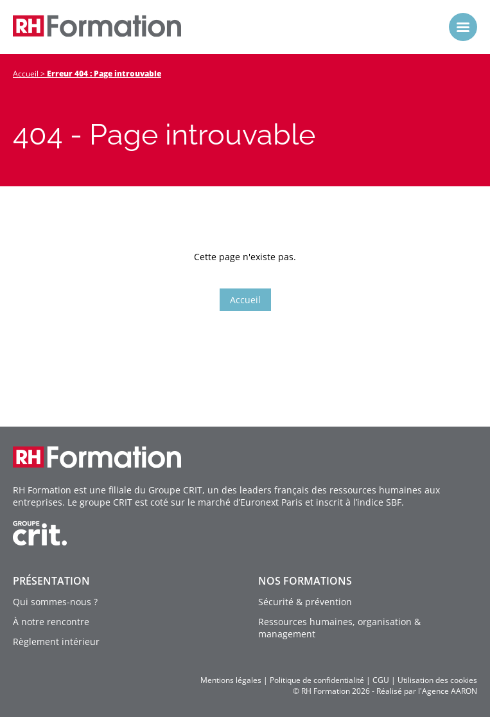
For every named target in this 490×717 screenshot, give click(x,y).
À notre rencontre (51, 621)
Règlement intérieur (56, 641)
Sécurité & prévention (305, 602)
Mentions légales (230, 680)
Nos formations (305, 581)
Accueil (26, 73)
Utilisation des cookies (437, 680)
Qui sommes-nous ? (55, 602)
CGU (380, 680)
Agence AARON (449, 691)
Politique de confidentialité (317, 680)
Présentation (51, 581)
